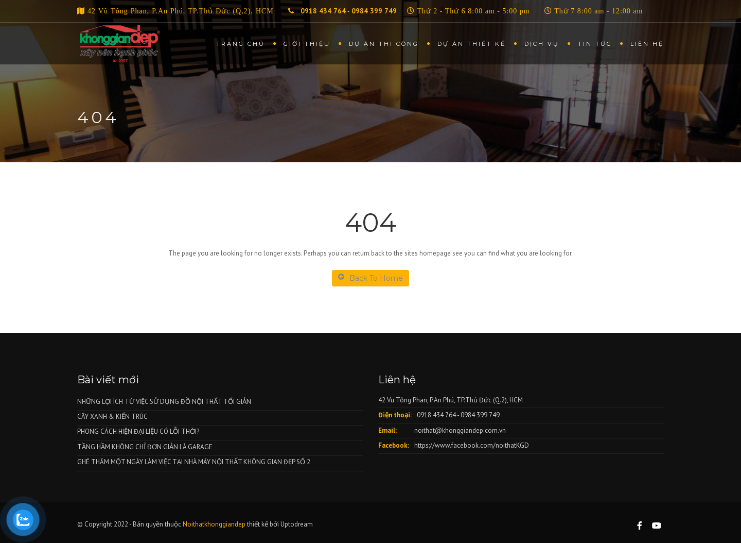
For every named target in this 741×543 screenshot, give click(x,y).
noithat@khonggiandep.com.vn (460, 430)
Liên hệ (647, 43)
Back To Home (370, 278)
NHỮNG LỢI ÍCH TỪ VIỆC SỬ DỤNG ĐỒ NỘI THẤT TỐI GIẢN (164, 401)
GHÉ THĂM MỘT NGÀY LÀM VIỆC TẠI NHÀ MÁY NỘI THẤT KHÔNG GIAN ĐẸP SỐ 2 (193, 461)
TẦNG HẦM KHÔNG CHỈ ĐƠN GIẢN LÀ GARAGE (145, 447)
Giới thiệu (307, 43)
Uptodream (296, 524)
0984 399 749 (374, 11)
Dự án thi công (384, 43)
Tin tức (595, 43)
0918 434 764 (322, 11)
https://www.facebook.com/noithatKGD (471, 445)
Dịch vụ (541, 43)
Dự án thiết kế (471, 43)
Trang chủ (240, 43)
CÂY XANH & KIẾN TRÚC (112, 416)
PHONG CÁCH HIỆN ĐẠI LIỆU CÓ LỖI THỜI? (138, 431)
